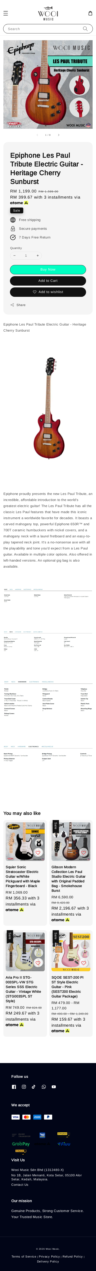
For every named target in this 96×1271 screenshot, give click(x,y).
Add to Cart (48, 280)
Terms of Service (24, 1256)
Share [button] (18, 305)
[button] (6, 13)
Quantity (16, 248)
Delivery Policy (48, 1261)
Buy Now (48, 269)
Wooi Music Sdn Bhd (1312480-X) (37, 1170)
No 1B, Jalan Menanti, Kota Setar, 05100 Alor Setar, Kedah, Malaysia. (46, 1177)
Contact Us (19, 1184)
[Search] (85, 28)
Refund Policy (73, 1256)
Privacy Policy (49, 1256)
